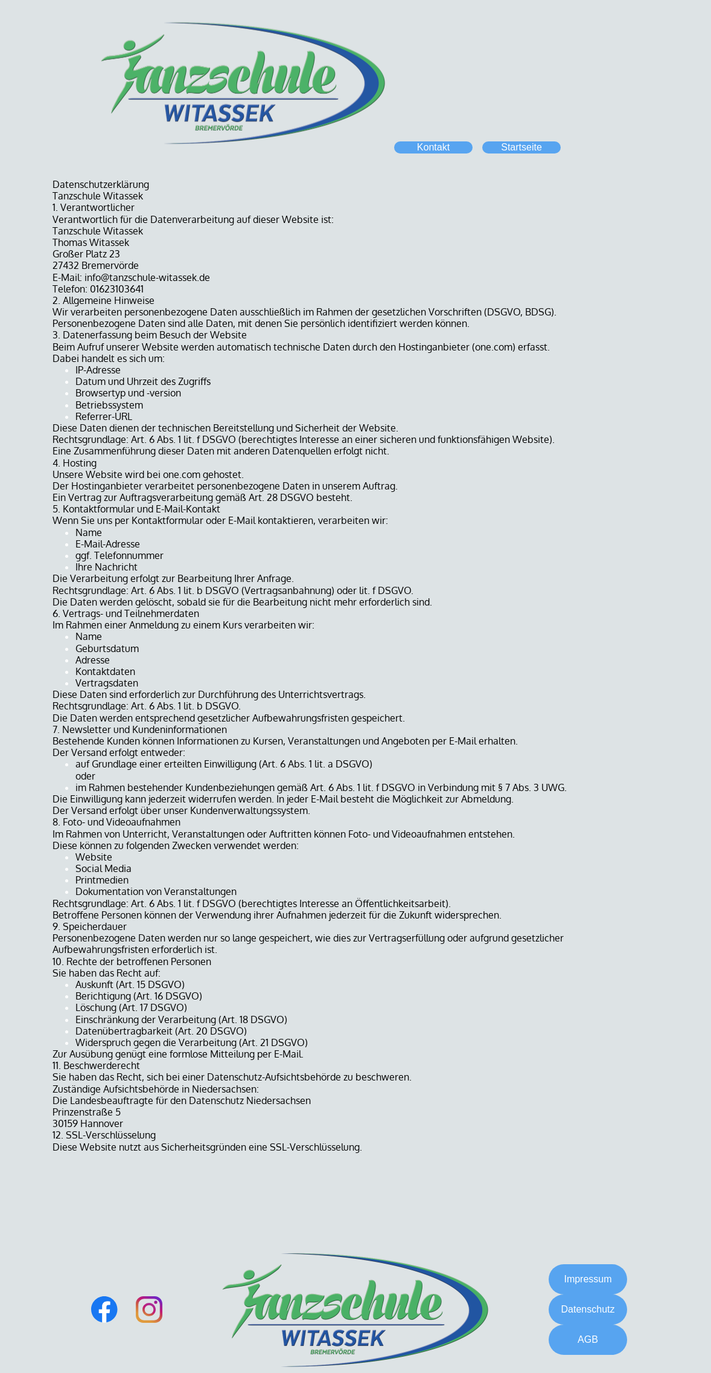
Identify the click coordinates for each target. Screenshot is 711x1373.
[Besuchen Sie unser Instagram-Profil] (149, 1309)
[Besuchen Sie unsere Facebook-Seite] (104, 1309)
